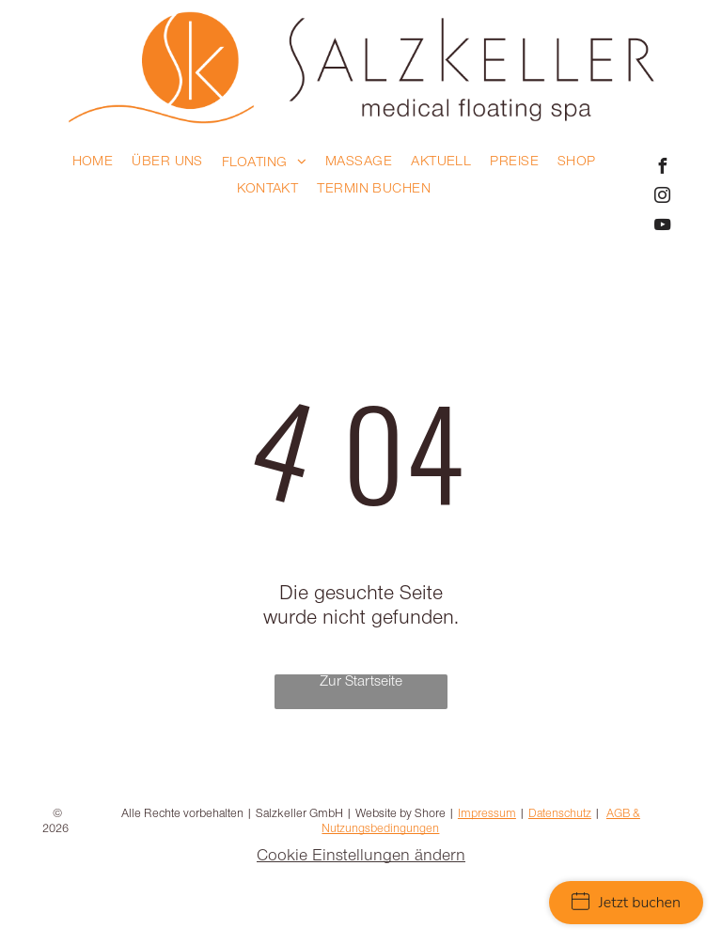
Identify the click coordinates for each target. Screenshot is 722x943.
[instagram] (662, 197)
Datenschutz (559, 815)
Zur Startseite (361, 682)
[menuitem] (93, 163)
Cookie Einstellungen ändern (361, 857)
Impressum (487, 815)
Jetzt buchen (626, 902)
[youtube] (662, 226)
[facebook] (662, 168)
